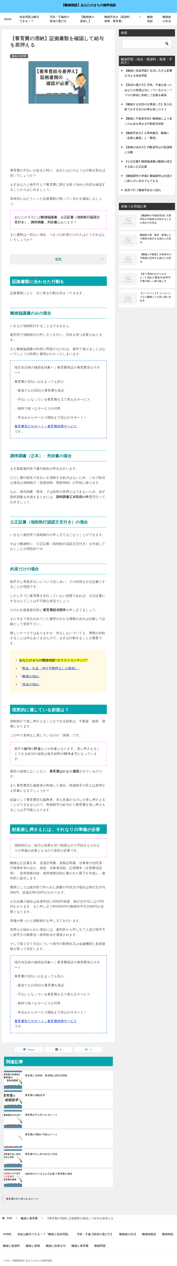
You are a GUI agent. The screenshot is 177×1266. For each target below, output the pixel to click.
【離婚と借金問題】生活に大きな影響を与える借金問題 (148, 73)
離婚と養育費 (19, 56)
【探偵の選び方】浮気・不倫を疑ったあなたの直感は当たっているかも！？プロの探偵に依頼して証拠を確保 (148, 89)
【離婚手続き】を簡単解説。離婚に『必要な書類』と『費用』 (146, 135)
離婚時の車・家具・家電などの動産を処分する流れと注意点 (155, 239)
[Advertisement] (58, 138)
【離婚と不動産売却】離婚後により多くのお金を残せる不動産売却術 (148, 121)
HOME (7, 1234)
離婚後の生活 (167, 19)
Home (7, 19)
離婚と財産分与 (56, 1245)
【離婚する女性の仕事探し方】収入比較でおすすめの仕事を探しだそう (148, 107)
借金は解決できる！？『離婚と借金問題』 (44, 1234)
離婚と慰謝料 (11, 1245)
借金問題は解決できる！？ (29, 19)
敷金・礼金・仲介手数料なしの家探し (50, 668)
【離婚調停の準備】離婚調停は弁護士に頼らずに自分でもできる (148, 178)
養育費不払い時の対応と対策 (41, 1154)
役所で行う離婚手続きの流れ (142, 190)
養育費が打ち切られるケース (41, 1114)
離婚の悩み (30, 676)
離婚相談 (150, 19)
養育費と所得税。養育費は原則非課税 (46, 1075)
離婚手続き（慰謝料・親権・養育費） (118, 19)
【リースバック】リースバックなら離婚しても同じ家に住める (155, 297)
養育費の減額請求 (35, 1095)
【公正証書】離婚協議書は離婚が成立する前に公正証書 (148, 164)
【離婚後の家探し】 (87, 19)
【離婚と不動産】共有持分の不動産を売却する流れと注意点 (155, 258)
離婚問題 (100, 1245)
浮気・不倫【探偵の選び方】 (95, 1234)
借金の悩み (30, 684)
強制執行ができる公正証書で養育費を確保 (48, 1173)
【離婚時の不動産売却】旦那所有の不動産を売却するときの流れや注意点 (155, 219)
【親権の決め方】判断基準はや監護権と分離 (148, 150)
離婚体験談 (149, 1234)
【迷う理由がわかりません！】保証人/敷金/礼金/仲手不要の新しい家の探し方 (155, 277)
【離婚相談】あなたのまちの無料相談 (88, 4)
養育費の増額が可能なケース (41, 1134)
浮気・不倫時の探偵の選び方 (59, 19)
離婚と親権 (33, 1245)
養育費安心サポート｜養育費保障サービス (45, 426)
